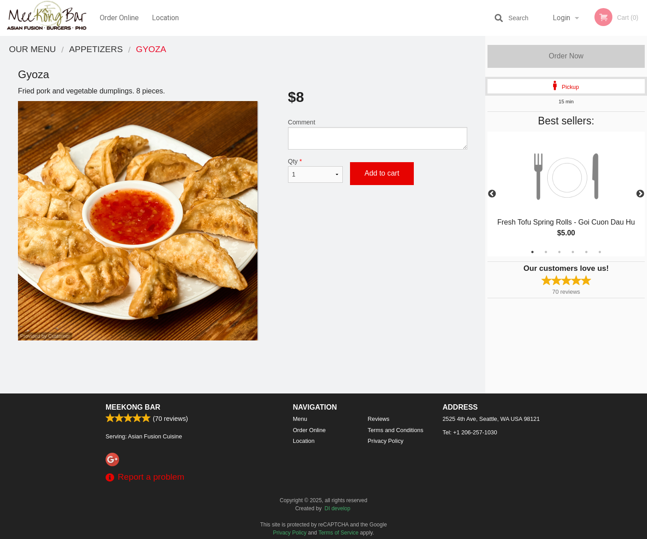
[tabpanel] (566, 194)
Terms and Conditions (395, 430)
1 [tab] (532, 251)
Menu (300, 418)
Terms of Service (339, 533)
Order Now (566, 56)
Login (561, 17)
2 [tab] (545, 251)
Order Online (119, 17)
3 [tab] (559, 251)
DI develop (337, 508)
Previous (491, 194)
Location (165, 17)
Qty (315, 170)
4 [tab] (572, 251)
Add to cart (381, 173)
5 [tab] (586, 251)
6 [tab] (599, 251)
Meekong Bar (133, 407)
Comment (377, 134)
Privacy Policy (385, 440)
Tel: (470, 432)
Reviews (378, 418)
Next (640, 194)
